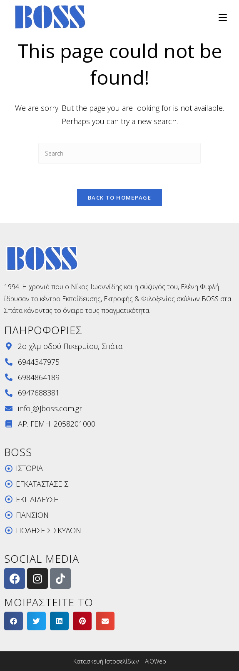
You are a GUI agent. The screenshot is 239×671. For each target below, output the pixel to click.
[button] (13, 621)
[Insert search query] (119, 153)
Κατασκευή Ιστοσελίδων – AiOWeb (119, 661)
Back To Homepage (119, 197)
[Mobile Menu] (219, 17)
